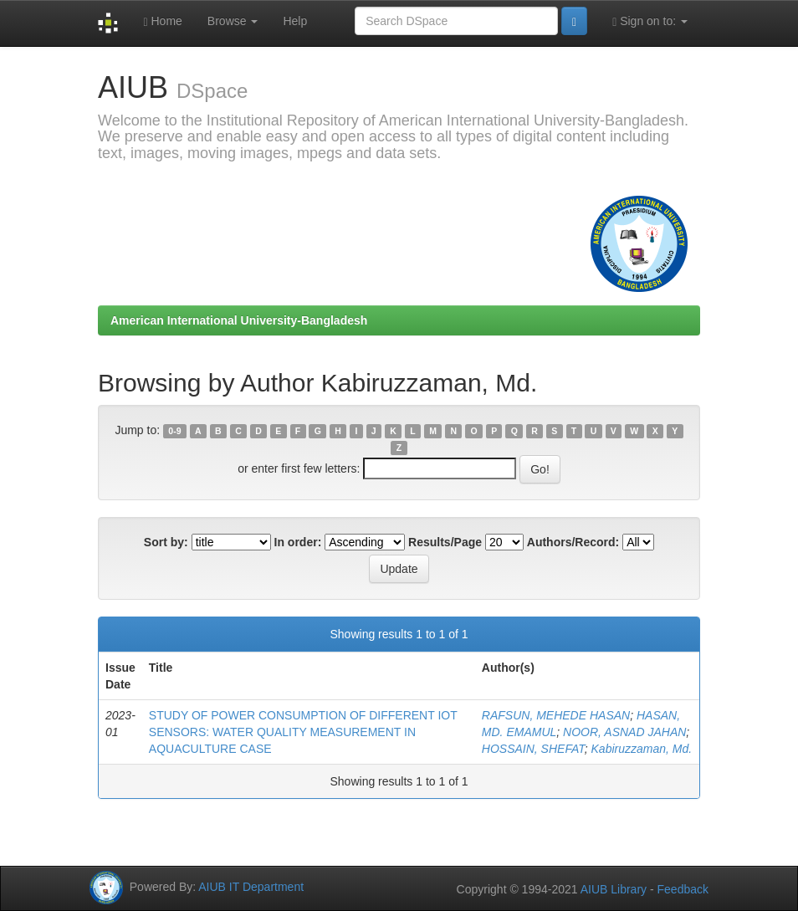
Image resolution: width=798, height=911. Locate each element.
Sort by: (166, 542)
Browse (232, 21)
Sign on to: (650, 21)
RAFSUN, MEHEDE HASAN (556, 715)
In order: (298, 542)
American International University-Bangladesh (238, 320)
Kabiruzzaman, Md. (642, 748)
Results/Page (445, 542)
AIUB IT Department (251, 886)
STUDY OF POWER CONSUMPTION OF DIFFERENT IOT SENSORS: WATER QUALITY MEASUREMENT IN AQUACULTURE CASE (303, 732)
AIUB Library (614, 889)
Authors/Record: (573, 542)
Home (162, 21)
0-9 (174, 431)
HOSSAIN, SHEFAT (533, 748)
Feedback (682, 889)
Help (295, 21)
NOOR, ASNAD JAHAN (624, 732)
